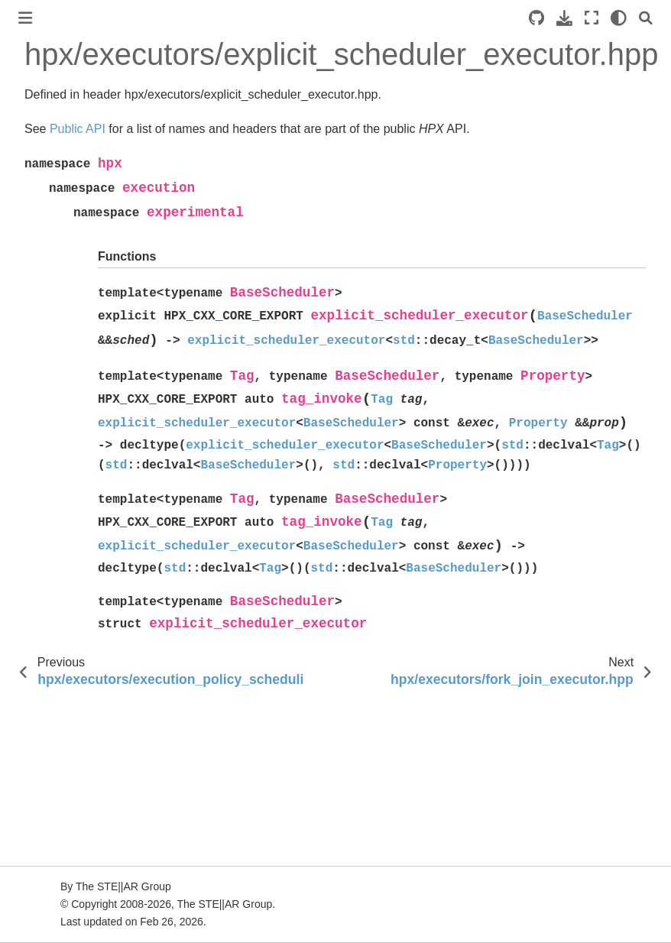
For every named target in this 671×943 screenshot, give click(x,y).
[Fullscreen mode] (592, 18)
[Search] (646, 18)
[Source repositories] (536, 18)
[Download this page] (564, 18)
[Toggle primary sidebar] (25, 18)
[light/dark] (619, 18)
